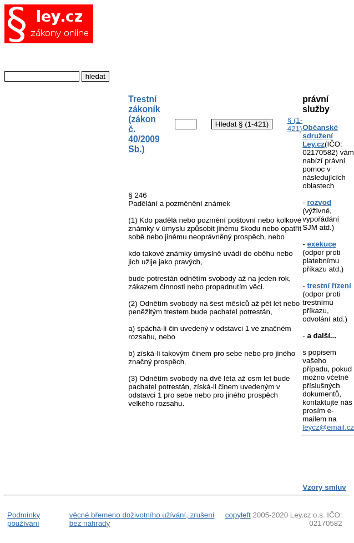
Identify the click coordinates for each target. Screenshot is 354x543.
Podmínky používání (23, 519)
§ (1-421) (294, 124)
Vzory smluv (324, 487)
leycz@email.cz (328, 427)
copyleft (238, 515)
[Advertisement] (206, 43)
